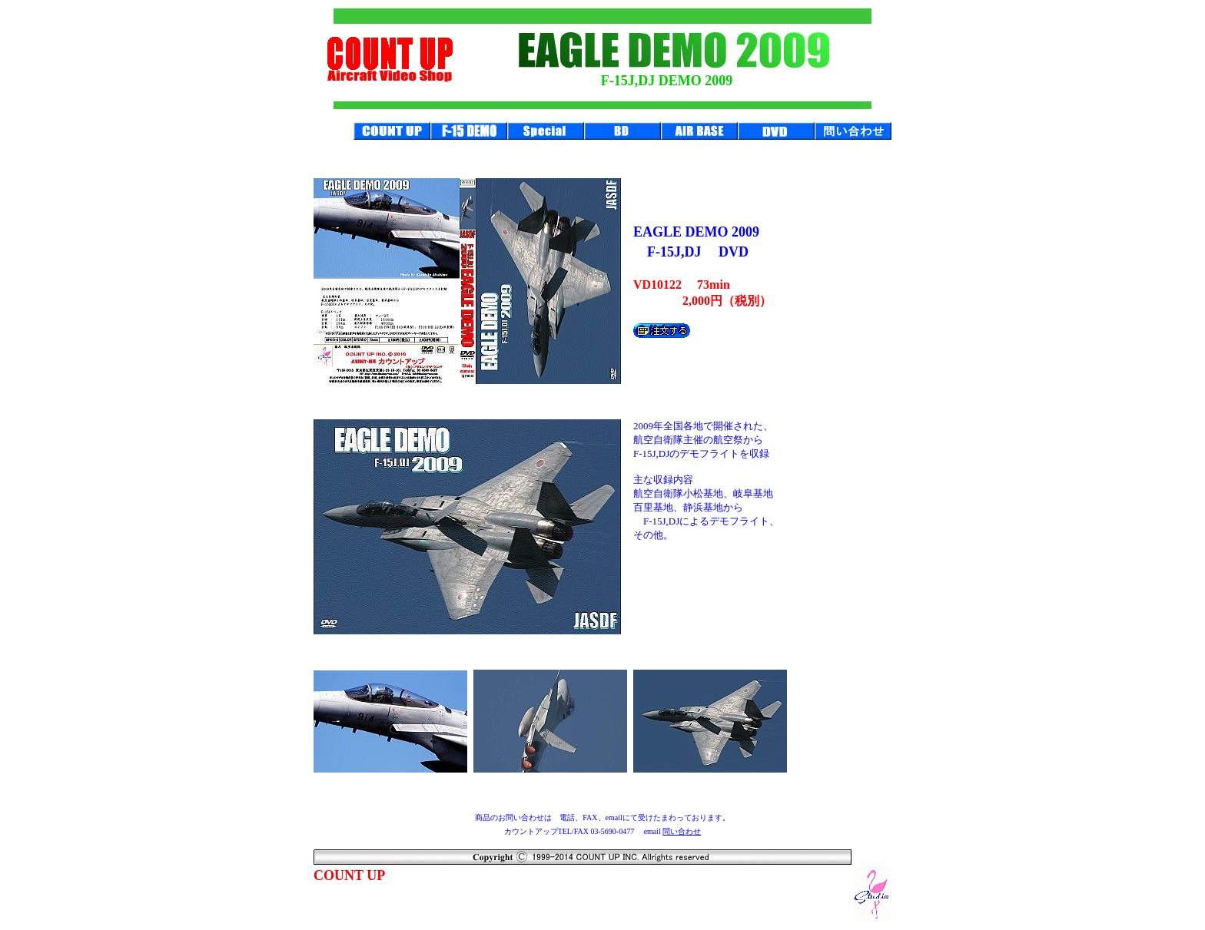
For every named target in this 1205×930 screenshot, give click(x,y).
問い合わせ (681, 831)
